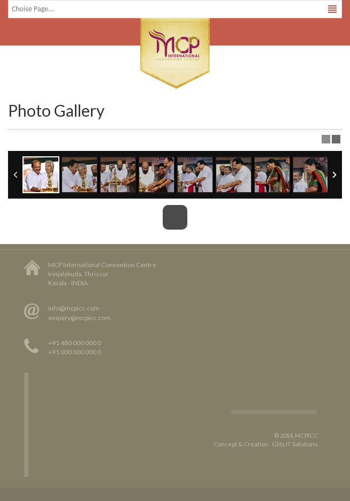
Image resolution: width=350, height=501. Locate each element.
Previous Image (16, 217)
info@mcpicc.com (74, 308)
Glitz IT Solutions (295, 444)
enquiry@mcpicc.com (79, 318)
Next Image (333, 217)
